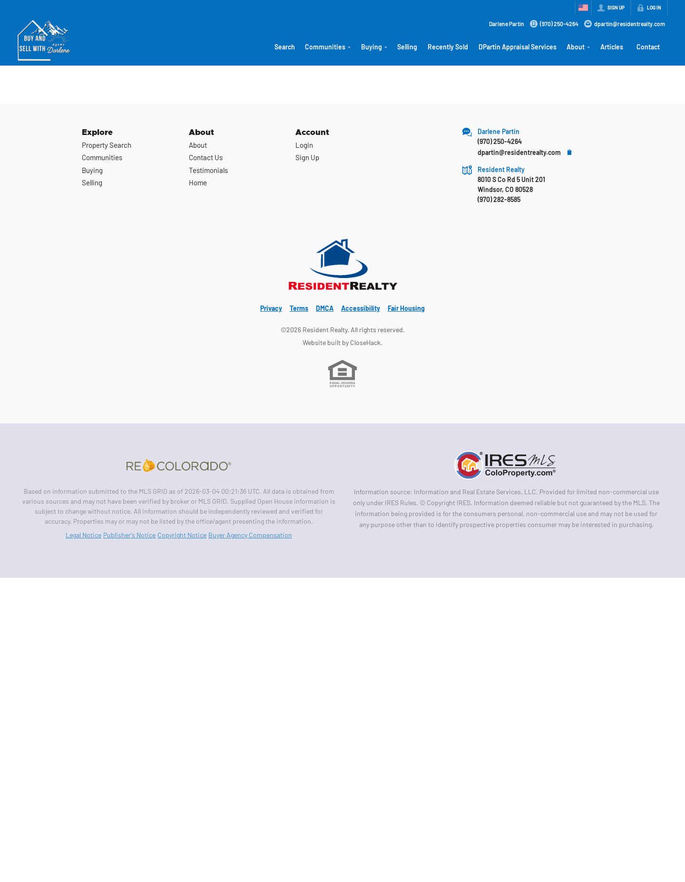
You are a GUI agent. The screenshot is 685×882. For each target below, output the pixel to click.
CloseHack (365, 342)
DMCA (324, 308)
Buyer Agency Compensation (250, 535)
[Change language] (583, 7)
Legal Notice (83, 535)
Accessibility (360, 308)
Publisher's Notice (129, 535)
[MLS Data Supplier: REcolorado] (179, 465)
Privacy (271, 308)
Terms (299, 308)
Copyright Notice (181, 535)
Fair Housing (406, 308)
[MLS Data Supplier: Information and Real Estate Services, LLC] (506, 465)
